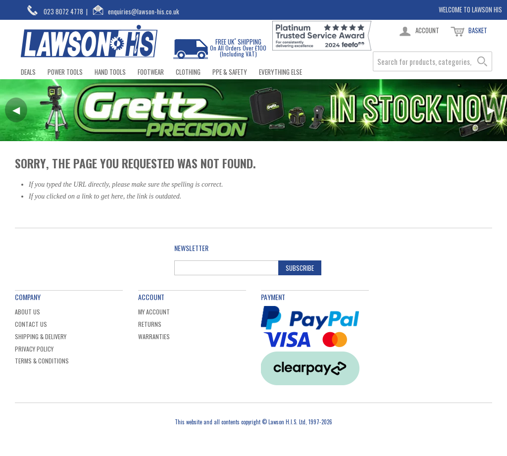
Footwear (151, 72)
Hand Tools (110, 72)
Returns (149, 324)
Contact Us (31, 324)
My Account (154, 311)
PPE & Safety (229, 72)
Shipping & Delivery (40, 336)
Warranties (154, 336)
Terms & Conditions (42, 360)
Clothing (188, 72)
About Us (27, 311)
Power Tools (65, 72)
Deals (28, 72)
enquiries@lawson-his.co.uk (143, 11)
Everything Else (280, 72)
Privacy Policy (34, 349)
